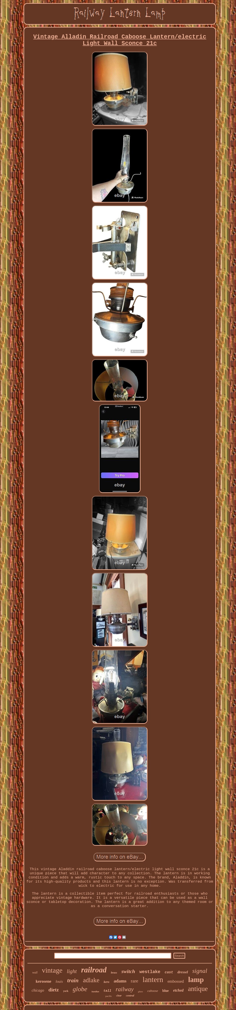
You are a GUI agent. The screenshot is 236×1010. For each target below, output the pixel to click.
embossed (176, 981)
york (65, 991)
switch (128, 971)
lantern (153, 979)
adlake (91, 980)
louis (59, 981)
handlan (95, 991)
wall (34, 972)
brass (114, 972)
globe (80, 989)
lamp (196, 980)
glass (140, 991)
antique (198, 989)
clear (119, 995)
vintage (52, 970)
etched (178, 990)
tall (107, 991)
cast (169, 972)
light (72, 971)
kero (106, 982)
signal (199, 970)
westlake (149, 971)
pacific (108, 996)
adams (120, 981)
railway (125, 989)
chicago (38, 990)
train (72, 980)
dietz (53, 990)
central (130, 995)
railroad (94, 970)
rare (134, 981)
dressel (182, 972)
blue (165, 991)
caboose (152, 991)
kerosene (43, 981)
